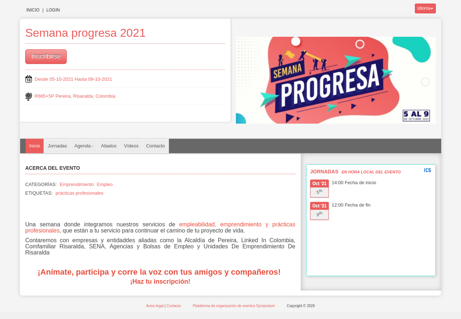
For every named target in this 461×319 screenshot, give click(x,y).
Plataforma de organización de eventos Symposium (234, 306)
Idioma (425, 8)
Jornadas (57, 146)
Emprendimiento (77, 184)
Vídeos (131, 146)
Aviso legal (155, 306)
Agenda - (84, 146)
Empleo (105, 184)
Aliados (109, 146)
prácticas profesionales (79, 193)
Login (53, 10)
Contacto (155, 146)
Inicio (33, 10)
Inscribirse (46, 56)
